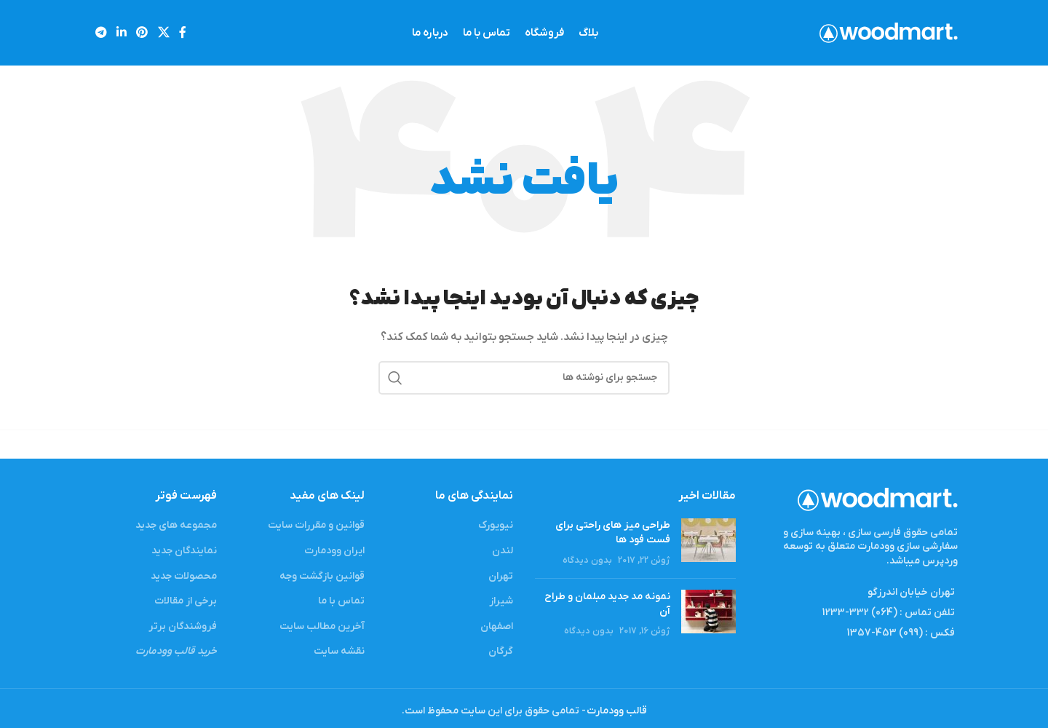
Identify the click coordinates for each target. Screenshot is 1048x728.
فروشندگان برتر (182, 626)
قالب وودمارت (616, 711)
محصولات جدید (184, 576)
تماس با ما (341, 601)
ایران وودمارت (334, 551)
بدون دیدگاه (587, 560)
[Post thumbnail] (708, 542)
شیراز (501, 601)
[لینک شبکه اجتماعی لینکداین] (121, 32)
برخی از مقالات (185, 601)
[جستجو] (524, 378)
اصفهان (496, 626)
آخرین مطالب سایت (322, 626)
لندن (502, 551)
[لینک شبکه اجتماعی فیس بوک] (182, 32)
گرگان (500, 651)
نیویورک (495, 525)
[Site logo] (888, 32)
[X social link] (163, 32)
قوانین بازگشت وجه (322, 576)
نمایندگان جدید (184, 551)
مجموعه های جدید (176, 525)
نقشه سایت (339, 651)
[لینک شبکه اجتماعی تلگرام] (100, 32)
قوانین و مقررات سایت (316, 525)
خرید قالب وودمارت (176, 651)
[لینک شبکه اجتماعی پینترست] (142, 32)
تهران (500, 576)
